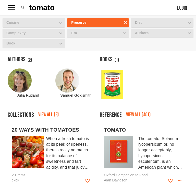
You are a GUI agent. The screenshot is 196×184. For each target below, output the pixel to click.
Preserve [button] (78, 22)
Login (182, 8)
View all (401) (138, 114)
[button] (22, 7)
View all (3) (48, 114)
